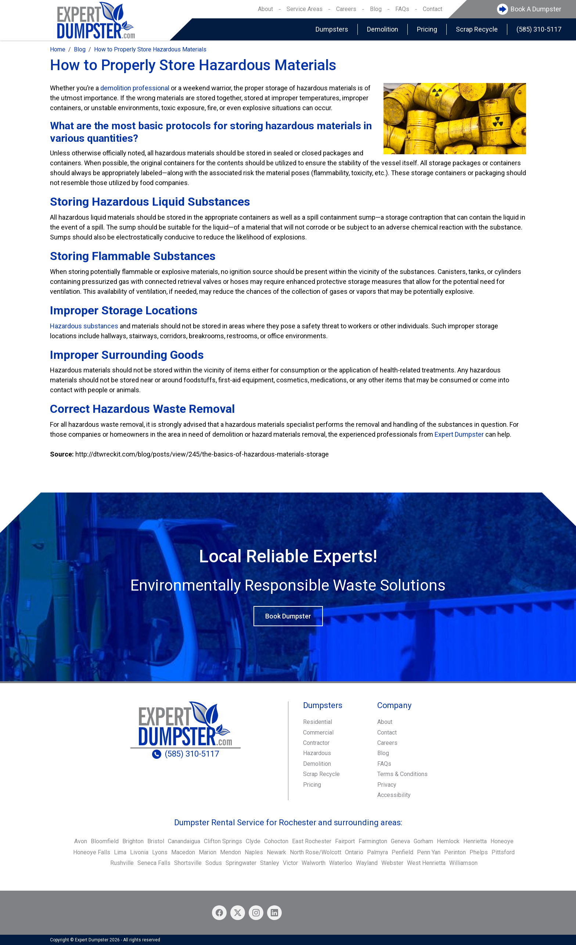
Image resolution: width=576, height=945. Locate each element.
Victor (290, 862)
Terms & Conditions (402, 774)
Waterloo (340, 862)
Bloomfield (105, 841)
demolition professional (134, 88)
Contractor (316, 742)
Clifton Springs (223, 841)
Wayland (367, 862)
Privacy (386, 784)
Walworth (313, 862)
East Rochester (311, 841)
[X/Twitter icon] (237, 912)
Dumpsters (332, 29)
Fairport (345, 841)
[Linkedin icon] (274, 912)
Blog (376, 9)
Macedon (183, 852)
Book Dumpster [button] (288, 616)
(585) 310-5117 (538, 29)
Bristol (155, 841)
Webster (392, 862)
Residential (317, 721)
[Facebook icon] (219, 912)
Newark (276, 852)
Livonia (139, 852)
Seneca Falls (153, 862)
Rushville (122, 862)
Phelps (478, 852)
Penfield (402, 852)
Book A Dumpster (536, 9)
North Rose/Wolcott (315, 852)
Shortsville (188, 862)
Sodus (213, 862)
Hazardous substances (84, 326)
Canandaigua (184, 841)
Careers (346, 9)
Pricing (427, 29)
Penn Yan (428, 852)
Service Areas (305, 9)
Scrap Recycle (477, 29)
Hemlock (448, 841)
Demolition (382, 29)
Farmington (373, 841)
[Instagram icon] (256, 912)
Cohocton (276, 841)
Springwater (241, 862)
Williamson (463, 862)
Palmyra (377, 852)
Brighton (133, 841)
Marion (207, 852)
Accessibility (394, 794)
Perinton (455, 852)
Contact (432, 9)
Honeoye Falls (91, 852)
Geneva (400, 841)
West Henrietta (426, 862)
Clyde (253, 841)
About (265, 9)
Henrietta (475, 841)
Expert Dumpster (459, 434)
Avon (80, 841)
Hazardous (317, 753)
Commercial (318, 732)
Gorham (423, 841)
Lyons (160, 852)
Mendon (230, 852)
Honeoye (502, 841)
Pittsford (503, 852)
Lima (120, 852)
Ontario (354, 852)
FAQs (402, 9)
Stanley (269, 862)
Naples (254, 852)
